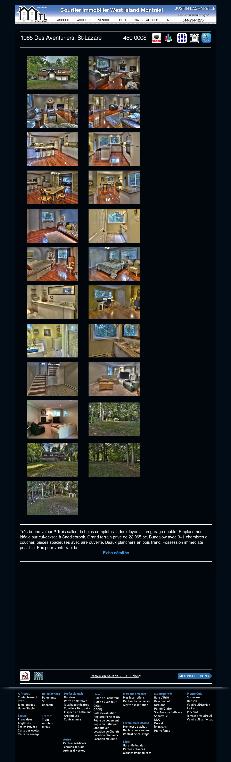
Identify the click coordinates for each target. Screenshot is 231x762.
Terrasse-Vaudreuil (199, 716)
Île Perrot (193, 708)
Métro (46, 727)
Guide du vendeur (105, 702)
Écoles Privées (27, 727)
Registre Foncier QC (106, 717)
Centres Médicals (74, 743)
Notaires (69, 697)
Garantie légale (133, 745)
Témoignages (26, 705)
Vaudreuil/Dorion (198, 705)
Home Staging (27, 708)
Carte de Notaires (75, 701)
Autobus (47, 723)
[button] (83, 20)
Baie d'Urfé (161, 697)
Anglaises (24, 723)
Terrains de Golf (73, 747)
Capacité (48, 705)
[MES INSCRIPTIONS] (195, 676)
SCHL (45, 701)
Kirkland (159, 705)
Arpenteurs (71, 716)
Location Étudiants (105, 735)
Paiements (49, 697)
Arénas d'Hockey (74, 750)
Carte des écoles (29, 730)
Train (45, 719)
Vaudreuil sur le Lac (200, 719)
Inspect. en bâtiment (77, 712)
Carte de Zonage (29, 734)
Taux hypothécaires (76, 705)
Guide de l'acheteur (106, 698)
